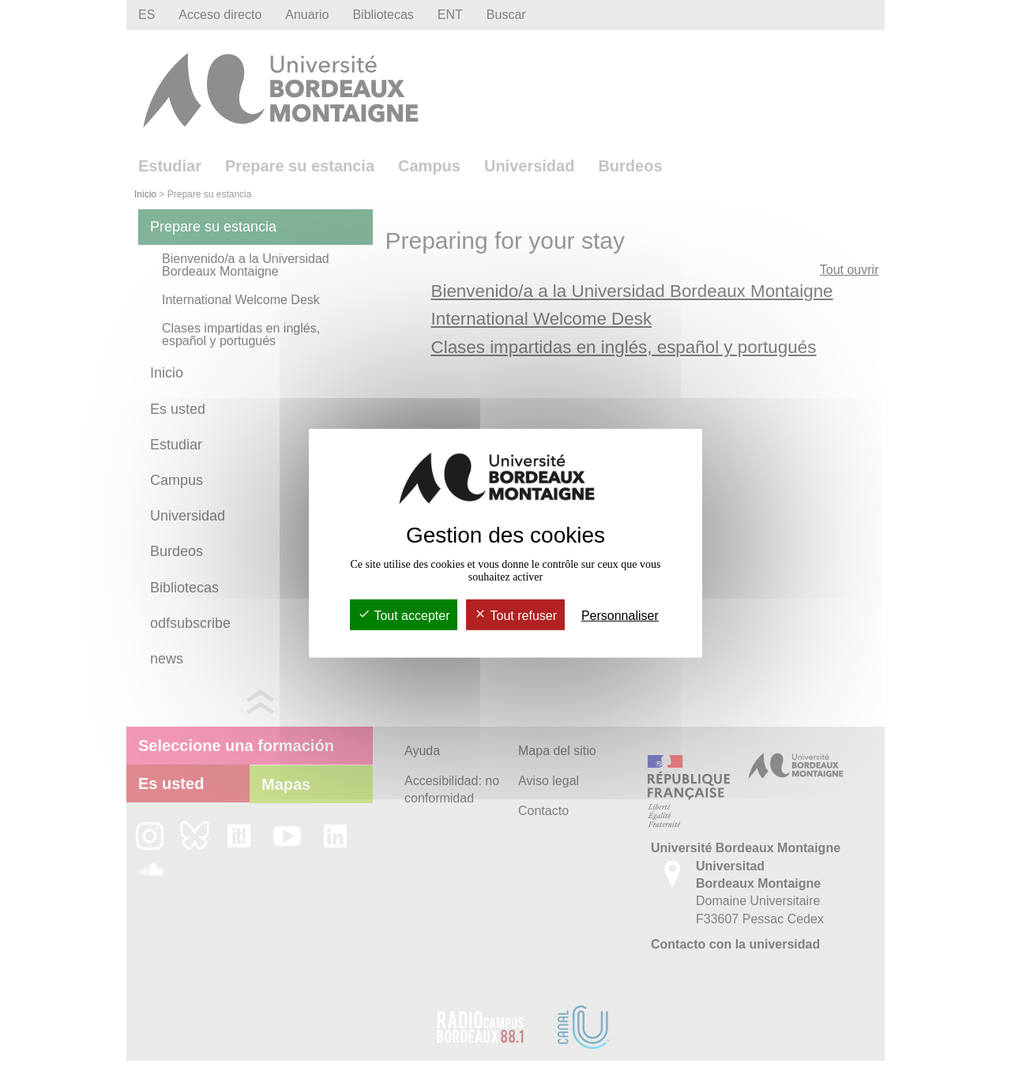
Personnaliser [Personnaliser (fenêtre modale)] (620, 615)
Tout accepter (403, 615)
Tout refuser (515, 615)
